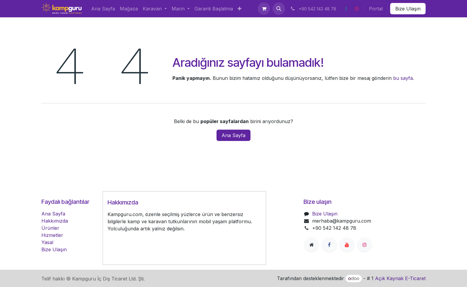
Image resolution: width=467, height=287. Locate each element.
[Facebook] (346, 8)
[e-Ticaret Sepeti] (264, 8)
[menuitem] (103, 9)
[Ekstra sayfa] (311, 245)
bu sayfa (403, 78)
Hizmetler (52, 235)
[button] (279, 8)
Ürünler (50, 228)
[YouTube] (347, 245)
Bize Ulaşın (408, 9)
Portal (376, 9)
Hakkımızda (54, 221)
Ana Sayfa (233, 135)
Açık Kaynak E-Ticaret (400, 278)
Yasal (47, 242)
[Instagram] (357, 8)
